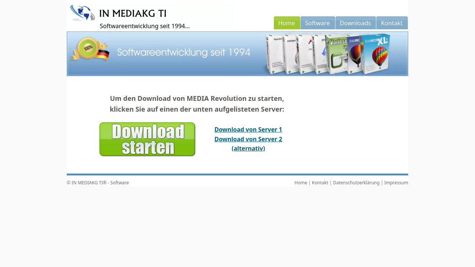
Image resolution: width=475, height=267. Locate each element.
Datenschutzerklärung (356, 182)
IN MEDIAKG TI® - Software (100, 182)
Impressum (396, 182)
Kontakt (320, 182)
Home (301, 182)
